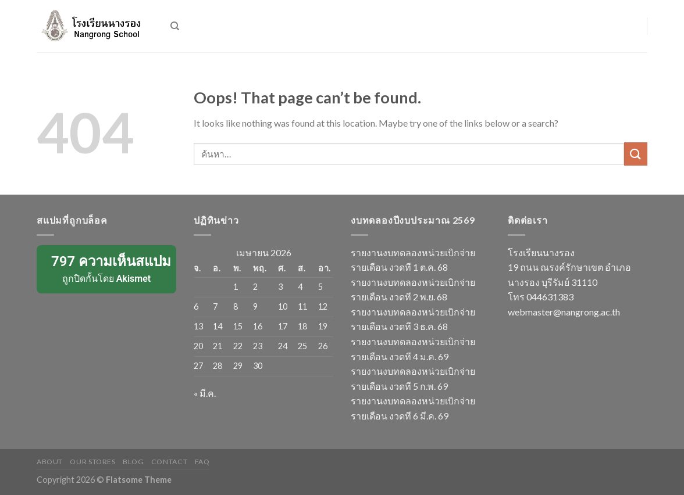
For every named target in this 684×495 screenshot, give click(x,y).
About (50, 461)
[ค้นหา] (174, 26)
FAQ (202, 461)
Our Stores (92, 461)
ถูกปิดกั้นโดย (107, 268)
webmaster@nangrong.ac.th (564, 311)
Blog (133, 461)
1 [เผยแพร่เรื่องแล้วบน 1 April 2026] (235, 287)
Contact (169, 461)
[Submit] (635, 153)
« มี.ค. (205, 393)
